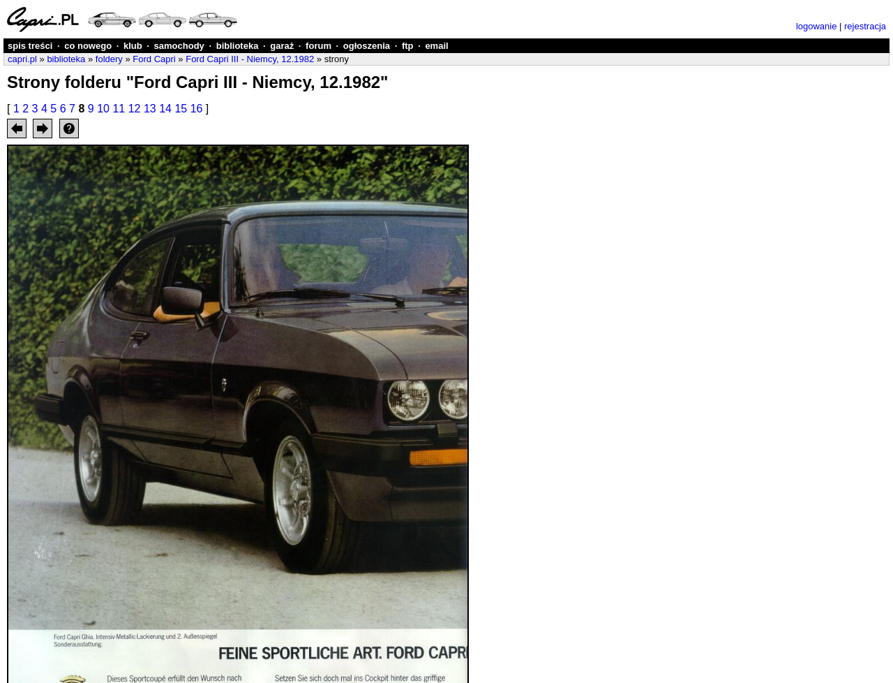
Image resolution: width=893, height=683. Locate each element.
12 (134, 109)
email (436, 46)
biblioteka (237, 46)
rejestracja (865, 26)
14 (165, 109)
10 (103, 109)
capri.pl (22, 59)
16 (196, 109)
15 (180, 109)
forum (318, 46)
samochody (179, 46)
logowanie (816, 26)
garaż (282, 46)
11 (118, 109)
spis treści (30, 46)
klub (132, 46)
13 (150, 109)
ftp (408, 46)
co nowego (88, 46)
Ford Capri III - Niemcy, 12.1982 (250, 59)
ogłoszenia (366, 46)
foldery (109, 59)
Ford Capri (154, 59)
